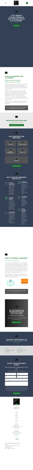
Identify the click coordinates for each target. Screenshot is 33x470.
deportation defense (14, 96)
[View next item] (17, 328)
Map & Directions (7, 352)
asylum (10, 96)
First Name (6, 373)
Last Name (18, 373)
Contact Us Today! (16, 322)
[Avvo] (16, 439)
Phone (6, 376)
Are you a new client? (7, 379)
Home (16, 412)
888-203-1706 (16, 408)
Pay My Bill (16, 417)
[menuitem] (6, 448)
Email (17, 376)
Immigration (16, 415)
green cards (14, 95)
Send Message (16, 393)
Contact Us (16, 25)
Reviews (16, 419)
